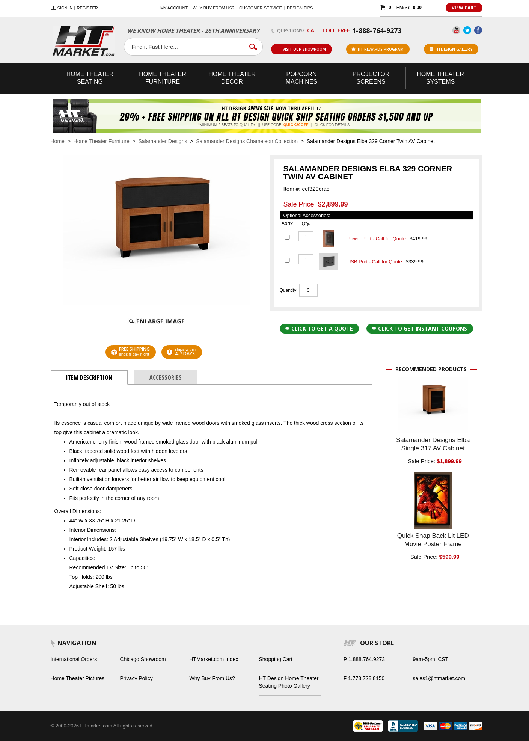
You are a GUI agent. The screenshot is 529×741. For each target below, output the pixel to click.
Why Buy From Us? (212, 678)
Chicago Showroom (143, 659)
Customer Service (260, 8)
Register (87, 8)
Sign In (65, 8)
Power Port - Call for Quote (376, 238)
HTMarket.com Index (214, 659)
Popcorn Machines (301, 78)
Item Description (89, 377)
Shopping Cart (276, 659)
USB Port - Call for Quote (374, 261)
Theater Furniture (162, 78)
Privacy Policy (136, 678)
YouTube (456, 30)
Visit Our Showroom (301, 49)
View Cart (464, 8)
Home (58, 141)
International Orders (74, 659)
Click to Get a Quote (319, 328)
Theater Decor (232, 78)
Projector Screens (371, 78)
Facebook (478, 30)
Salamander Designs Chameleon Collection (247, 141)
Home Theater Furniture (102, 141)
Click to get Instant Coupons (419, 328)
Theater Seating (90, 78)
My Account (174, 8)
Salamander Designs (162, 141)
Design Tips (300, 8)
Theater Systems (440, 78)
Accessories (165, 377)
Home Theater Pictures (78, 678)
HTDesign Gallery (451, 49)
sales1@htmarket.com (439, 678)
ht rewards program (377, 49)
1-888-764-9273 (376, 30)
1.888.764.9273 (366, 659)
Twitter (467, 30)
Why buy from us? (213, 8)
